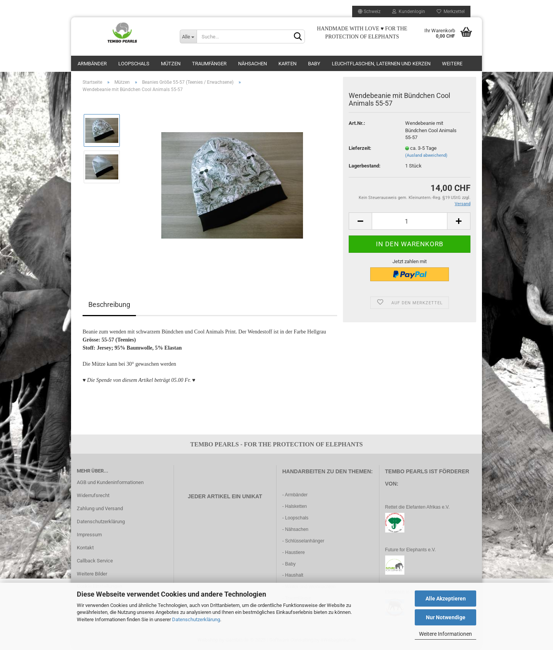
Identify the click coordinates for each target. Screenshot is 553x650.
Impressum (89, 534)
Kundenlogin (408, 11)
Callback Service (95, 561)
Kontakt (85, 548)
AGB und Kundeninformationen (110, 482)
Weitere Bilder (92, 574)
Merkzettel (451, 11)
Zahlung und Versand (100, 508)
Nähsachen (252, 63)
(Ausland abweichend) (426, 155)
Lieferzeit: (360, 148)
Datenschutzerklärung (196, 619)
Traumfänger (209, 63)
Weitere (452, 63)
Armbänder (92, 63)
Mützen (170, 63)
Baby (314, 63)
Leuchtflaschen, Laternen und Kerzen (381, 63)
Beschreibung (109, 304)
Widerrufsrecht (93, 495)
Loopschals (133, 63)
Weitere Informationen (445, 634)
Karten (287, 63)
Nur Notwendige (445, 617)
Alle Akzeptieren (446, 598)
